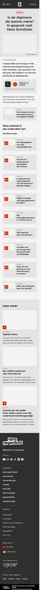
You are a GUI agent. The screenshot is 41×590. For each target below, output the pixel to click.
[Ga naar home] (19, 4)
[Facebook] (22, 459)
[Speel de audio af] (15, 84)
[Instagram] (7, 459)
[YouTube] (33, 4)
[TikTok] (15, 459)
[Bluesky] (11, 459)
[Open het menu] (6, 4)
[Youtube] (4, 459)
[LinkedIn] (18, 459)
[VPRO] (10, 565)
